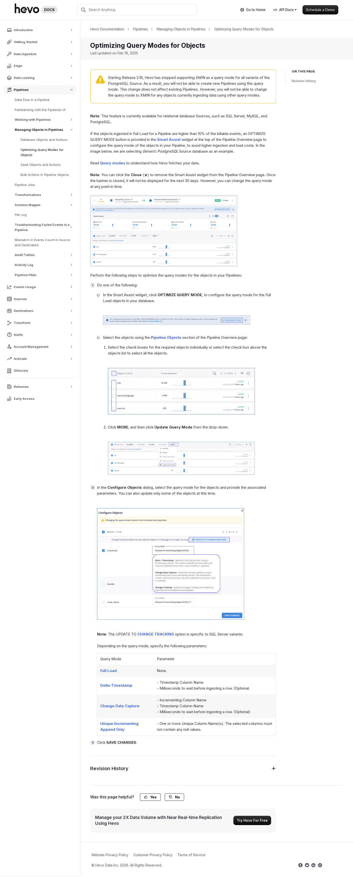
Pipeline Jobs (25, 185)
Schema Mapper (45, 204)
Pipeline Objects (166, 337)
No (174, 797)
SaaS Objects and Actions (41, 165)
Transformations (45, 194)
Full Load (108, 670)
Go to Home (252, 10)
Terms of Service (191, 855)
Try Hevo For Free (252, 820)
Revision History (304, 81)
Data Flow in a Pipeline (32, 100)
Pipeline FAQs (45, 275)
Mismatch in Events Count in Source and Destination (42, 242)
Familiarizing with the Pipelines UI (40, 110)
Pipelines (140, 29)
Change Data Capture (119, 706)
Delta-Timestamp (116, 685)
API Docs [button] (283, 10)
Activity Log (45, 264)
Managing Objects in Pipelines (45, 129)
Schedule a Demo (320, 10)
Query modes (112, 163)
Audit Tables (45, 254)
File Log (20, 215)
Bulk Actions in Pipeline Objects (45, 175)
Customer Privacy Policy (153, 855)
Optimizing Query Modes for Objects (42, 152)
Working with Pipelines (45, 119)
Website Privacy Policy (109, 855)
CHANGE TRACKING (155, 634)
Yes (150, 797)
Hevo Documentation (107, 29)
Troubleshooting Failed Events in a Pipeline (45, 227)
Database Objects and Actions (44, 140)
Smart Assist (169, 139)
